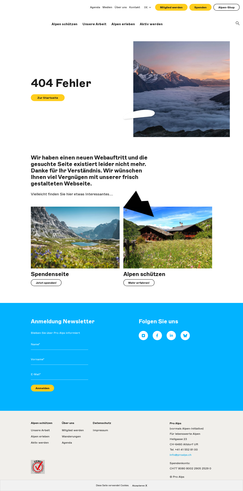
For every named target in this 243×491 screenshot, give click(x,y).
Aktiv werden (151, 24)
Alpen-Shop (226, 7)
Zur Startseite (47, 98)
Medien (107, 7)
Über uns (121, 7)
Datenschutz (102, 423)
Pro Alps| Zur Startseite (13, 18)
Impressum (100, 430)
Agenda (95, 7)
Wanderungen (71, 436)
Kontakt (134, 7)
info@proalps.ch (180, 455)
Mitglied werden (171, 7)
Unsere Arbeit (94, 24)
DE (146, 8)
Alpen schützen (64, 24)
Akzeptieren (138, 485)
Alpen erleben (123, 24)
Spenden (200, 7)
